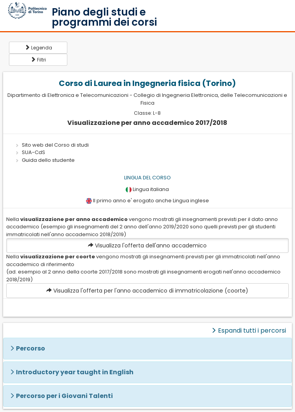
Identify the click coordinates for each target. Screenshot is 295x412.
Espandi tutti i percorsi (248, 330)
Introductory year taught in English (74, 372)
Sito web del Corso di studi (55, 145)
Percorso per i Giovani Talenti (64, 395)
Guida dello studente (48, 160)
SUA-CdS (33, 152)
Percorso (30, 348)
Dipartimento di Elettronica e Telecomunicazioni (67, 95)
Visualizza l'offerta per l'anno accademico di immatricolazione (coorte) (147, 291)
